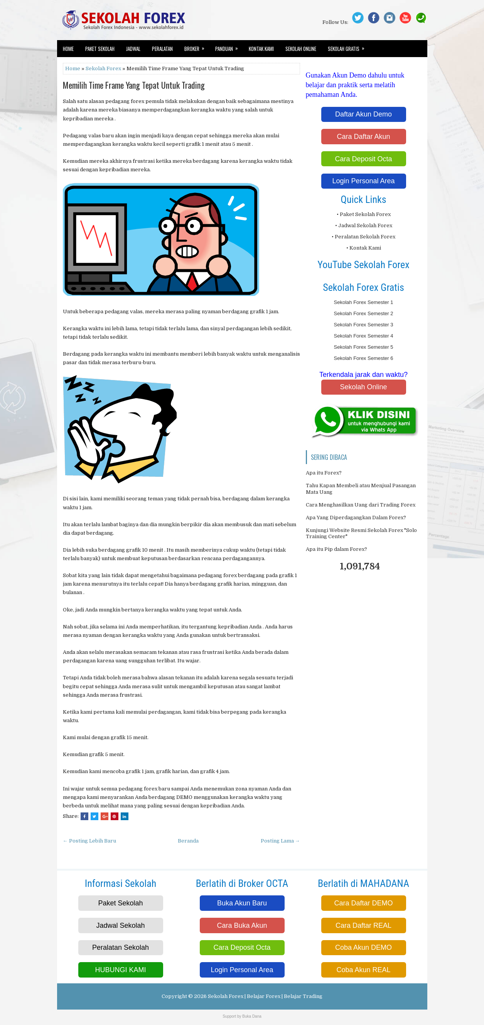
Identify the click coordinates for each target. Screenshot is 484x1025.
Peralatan (162, 48)
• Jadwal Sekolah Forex (363, 225)
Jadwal (133, 48)
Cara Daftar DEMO (363, 903)
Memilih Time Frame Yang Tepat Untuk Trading (134, 84)
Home (68, 48)
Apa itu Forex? (324, 473)
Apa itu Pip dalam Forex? (336, 549)
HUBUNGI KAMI (120, 970)
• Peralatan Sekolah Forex (363, 237)
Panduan (229, 46)
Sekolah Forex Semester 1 (363, 302)
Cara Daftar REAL (363, 925)
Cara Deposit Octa (363, 159)
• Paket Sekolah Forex (364, 214)
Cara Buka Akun (242, 925)
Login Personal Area (363, 181)
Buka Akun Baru (242, 903)
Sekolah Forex (103, 68)
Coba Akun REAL (363, 970)
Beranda (188, 841)
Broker (196, 46)
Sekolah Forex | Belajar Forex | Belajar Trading (265, 996)
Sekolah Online (300, 48)
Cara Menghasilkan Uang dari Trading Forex (360, 505)
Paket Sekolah (100, 48)
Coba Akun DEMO (363, 947)
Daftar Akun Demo (363, 114)
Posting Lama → (280, 841)
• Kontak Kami (363, 248)
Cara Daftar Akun (363, 136)
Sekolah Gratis (348, 46)
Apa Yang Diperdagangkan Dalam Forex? (356, 517)
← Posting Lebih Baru (89, 841)
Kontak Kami (261, 48)
